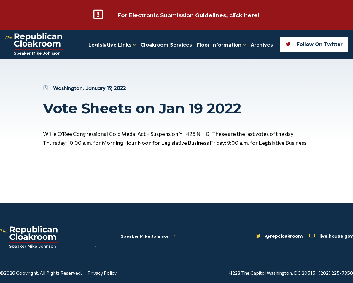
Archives (262, 44)
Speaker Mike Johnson (149, 237)
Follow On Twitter (314, 44)
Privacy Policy (102, 272)
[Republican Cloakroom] (34, 44)
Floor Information (221, 44)
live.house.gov (323, 237)
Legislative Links (112, 44)
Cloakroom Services (166, 44)
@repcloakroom (263, 237)
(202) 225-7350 (336, 272)
